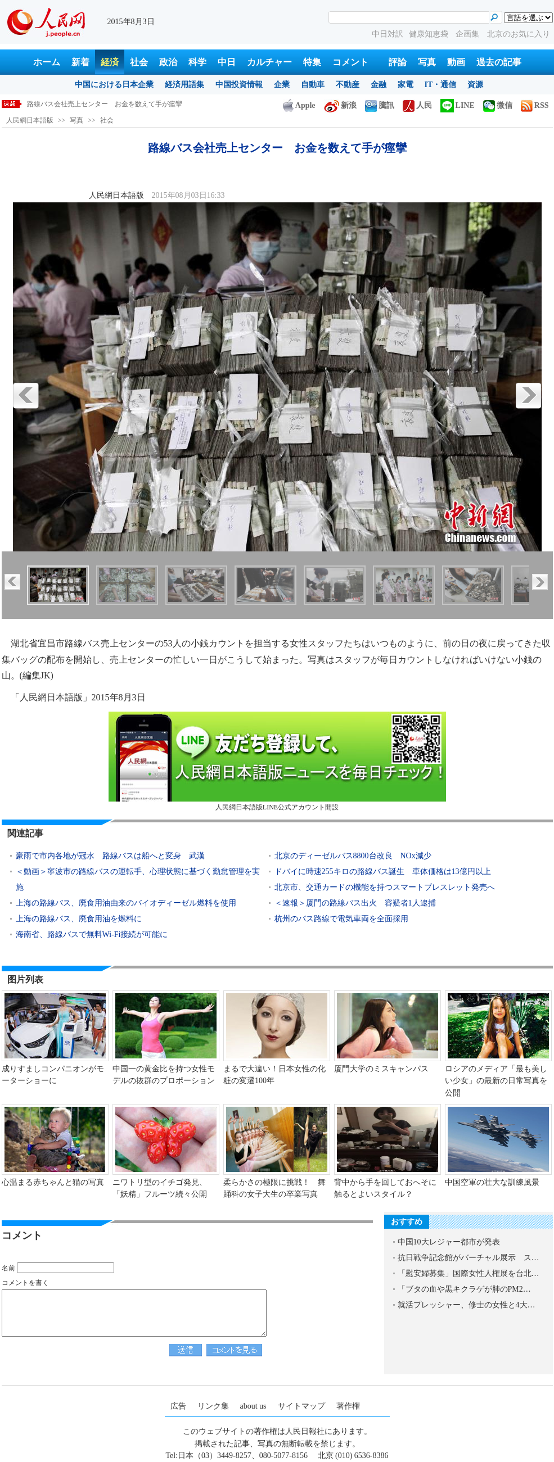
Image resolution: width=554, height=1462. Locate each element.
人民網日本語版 (29, 120)
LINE (457, 105)
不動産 (347, 84)
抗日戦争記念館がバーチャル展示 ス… (468, 1257)
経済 (110, 62)
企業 (282, 84)
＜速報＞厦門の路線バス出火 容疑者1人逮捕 (355, 903)
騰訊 (379, 105)
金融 (378, 84)
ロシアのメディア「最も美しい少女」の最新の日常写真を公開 (496, 1081)
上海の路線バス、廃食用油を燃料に (79, 919)
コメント (350, 62)
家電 (405, 84)
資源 (475, 84)
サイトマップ (301, 1406)
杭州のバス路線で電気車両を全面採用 (341, 919)
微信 (497, 105)
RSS (535, 105)
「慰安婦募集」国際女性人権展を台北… (468, 1273)
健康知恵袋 (430, 34)
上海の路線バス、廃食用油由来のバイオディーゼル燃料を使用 (126, 903)
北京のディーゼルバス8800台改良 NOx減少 (352, 856)
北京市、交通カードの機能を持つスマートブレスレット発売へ (384, 887)
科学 (197, 62)
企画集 (468, 34)
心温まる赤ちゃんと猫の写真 (53, 1182)
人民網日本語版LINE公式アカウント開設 (277, 761)
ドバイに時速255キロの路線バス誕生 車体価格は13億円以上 (382, 871)
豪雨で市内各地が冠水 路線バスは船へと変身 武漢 (110, 856)
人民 (417, 105)
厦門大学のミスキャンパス (385, 1069)
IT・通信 (441, 84)
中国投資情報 (239, 84)
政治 (168, 62)
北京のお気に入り (518, 34)
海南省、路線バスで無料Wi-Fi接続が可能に (93, 934)
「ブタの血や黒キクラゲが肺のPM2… (464, 1289)
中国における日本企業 (114, 84)
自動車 (313, 84)
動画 (456, 62)
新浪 (340, 105)
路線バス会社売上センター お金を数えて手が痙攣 (104, 104)
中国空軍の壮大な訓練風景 (492, 1182)
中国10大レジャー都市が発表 (449, 1242)
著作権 (348, 1406)
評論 (398, 62)
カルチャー (269, 62)
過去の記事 (498, 62)
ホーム (46, 62)
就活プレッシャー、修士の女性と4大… (466, 1305)
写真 (427, 62)
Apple (299, 105)
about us (253, 1406)
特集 (312, 62)
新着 (80, 62)
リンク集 (213, 1406)
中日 (227, 62)
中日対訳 (387, 34)
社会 (139, 62)
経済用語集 (184, 84)
